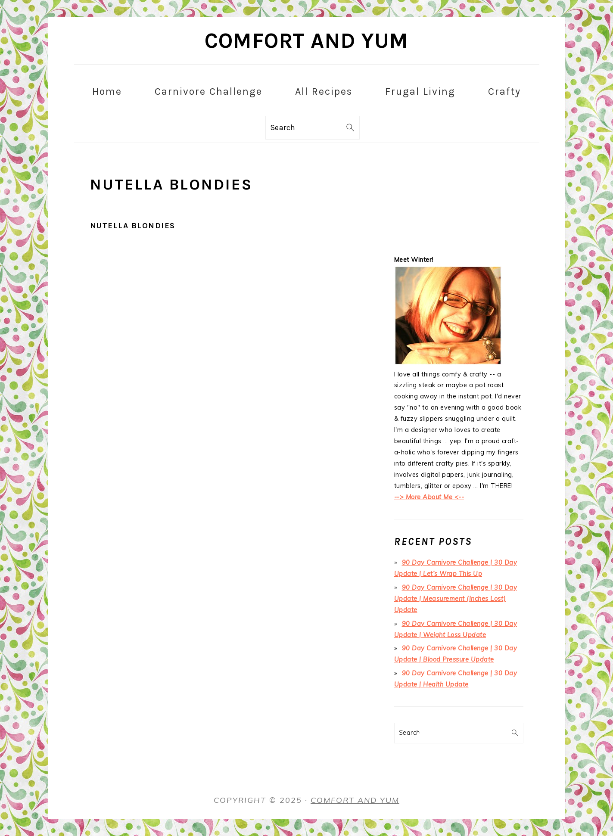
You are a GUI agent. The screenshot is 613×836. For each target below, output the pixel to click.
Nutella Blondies (132, 225)
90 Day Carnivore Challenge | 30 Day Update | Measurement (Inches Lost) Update (455, 599)
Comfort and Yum (306, 40)
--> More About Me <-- (429, 497)
